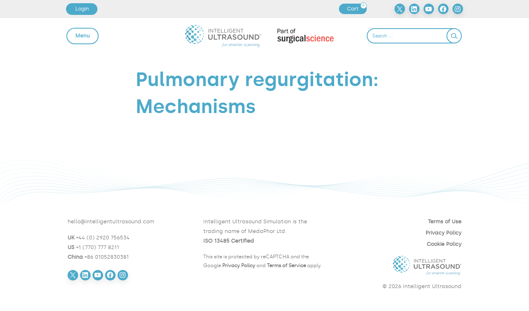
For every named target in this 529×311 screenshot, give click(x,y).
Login (82, 9)
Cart (357, 9)
